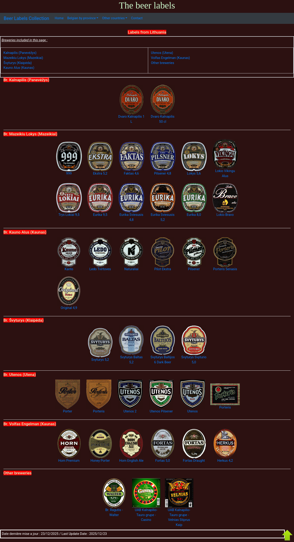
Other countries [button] (113, 18)
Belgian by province (81, 18)
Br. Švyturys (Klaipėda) (23, 320)
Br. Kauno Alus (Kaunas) (24, 232)
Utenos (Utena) (162, 53)
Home (59, 18)
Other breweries (162, 63)
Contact (136, 18)
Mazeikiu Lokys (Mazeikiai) (23, 58)
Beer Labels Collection (26, 18)
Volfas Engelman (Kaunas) (170, 58)
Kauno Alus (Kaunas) (18, 68)
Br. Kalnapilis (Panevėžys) (26, 80)
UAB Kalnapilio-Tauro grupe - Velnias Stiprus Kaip (179, 509)
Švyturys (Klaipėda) (17, 63)
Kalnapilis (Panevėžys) (20, 53)
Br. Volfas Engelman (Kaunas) (29, 424)
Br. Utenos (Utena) (19, 374)
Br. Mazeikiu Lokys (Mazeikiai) (30, 134)
